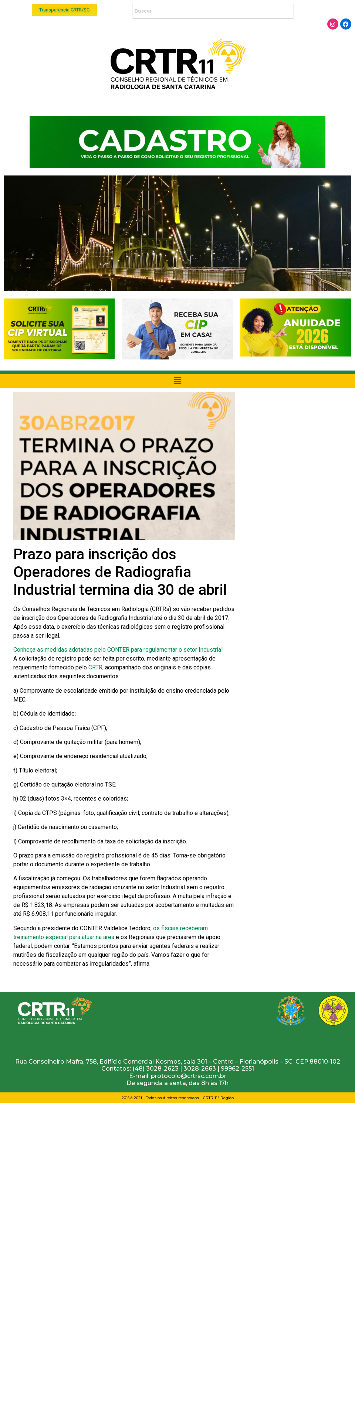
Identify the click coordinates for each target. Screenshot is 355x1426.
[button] (64, 10)
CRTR (95, 667)
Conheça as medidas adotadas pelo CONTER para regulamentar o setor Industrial (118, 649)
